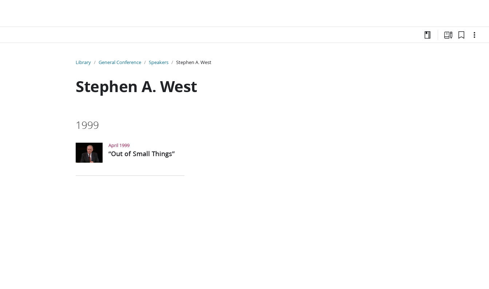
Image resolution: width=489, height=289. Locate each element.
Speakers (158, 62)
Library (83, 62)
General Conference (120, 62)
